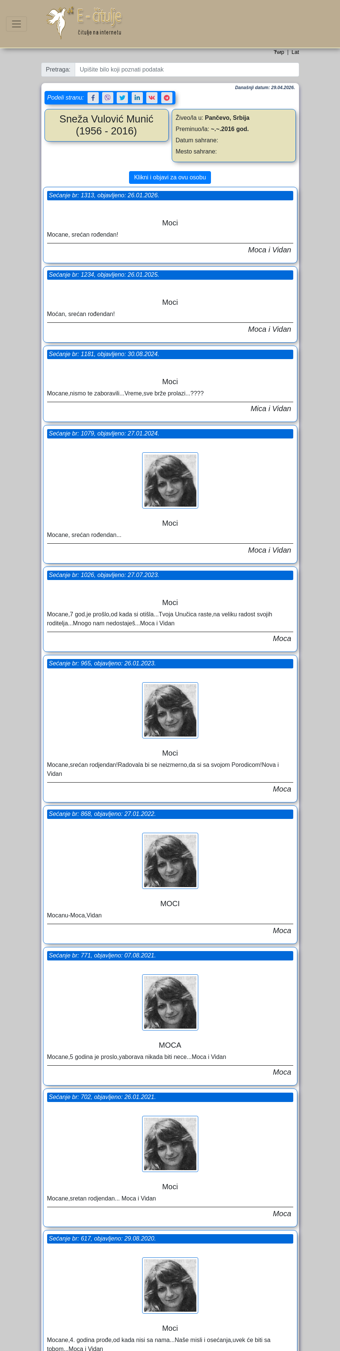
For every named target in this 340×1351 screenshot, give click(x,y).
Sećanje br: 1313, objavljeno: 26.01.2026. (105, 195)
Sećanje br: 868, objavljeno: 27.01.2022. (103, 469)
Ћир (278, 52)
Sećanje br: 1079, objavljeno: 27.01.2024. (233, 274)
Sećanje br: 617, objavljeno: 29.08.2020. (231, 726)
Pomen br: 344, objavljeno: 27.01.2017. (230, 1187)
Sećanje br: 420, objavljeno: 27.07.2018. (103, 912)
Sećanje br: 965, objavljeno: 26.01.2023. (231, 416)
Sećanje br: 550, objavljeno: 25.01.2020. (103, 752)
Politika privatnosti (223, 1343)
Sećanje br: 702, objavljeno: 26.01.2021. (103, 611)
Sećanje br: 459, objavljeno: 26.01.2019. (231, 886)
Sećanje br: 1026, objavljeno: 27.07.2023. (105, 363)
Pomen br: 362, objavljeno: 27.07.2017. (102, 1062)
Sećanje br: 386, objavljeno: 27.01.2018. (231, 1027)
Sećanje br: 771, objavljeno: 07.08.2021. (231, 576)
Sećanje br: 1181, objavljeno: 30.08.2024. (105, 274)
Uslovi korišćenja (184, 1343)
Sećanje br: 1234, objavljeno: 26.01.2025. (233, 195)
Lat (295, 52)
